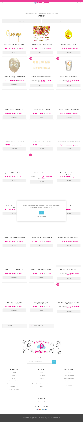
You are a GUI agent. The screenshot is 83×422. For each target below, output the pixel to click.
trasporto (50, 419)
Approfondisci (41, 216)
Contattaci (74, 0)
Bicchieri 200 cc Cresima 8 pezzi (68, 76)
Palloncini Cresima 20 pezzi (68, 44)
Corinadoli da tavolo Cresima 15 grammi (41, 44)
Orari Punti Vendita (14, 381)
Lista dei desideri (69, 375)
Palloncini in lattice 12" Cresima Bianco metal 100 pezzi (14, 77)
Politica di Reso (14, 386)
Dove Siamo (69, 385)
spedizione (20, 48)
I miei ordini (42, 375)
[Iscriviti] (39, 362)
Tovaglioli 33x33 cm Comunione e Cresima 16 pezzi (41, 303)
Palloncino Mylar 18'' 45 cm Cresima (14, 141)
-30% (31, 58)
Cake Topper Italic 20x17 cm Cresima (14, 44)
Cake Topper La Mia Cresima (41, 173)
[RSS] (44, 401)
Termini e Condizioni (13, 389)
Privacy (41, 386)
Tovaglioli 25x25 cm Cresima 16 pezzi (14, 269)
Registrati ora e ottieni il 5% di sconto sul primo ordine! (42, 0)
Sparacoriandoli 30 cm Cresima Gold (14, 173)
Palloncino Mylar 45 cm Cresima (41, 109)
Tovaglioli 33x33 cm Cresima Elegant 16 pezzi (68, 238)
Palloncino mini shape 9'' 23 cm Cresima (68, 109)
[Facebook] (38, 401)
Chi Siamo (14, 375)
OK (41, 212)
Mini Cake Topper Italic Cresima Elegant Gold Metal (68, 303)
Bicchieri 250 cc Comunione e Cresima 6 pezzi (41, 270)
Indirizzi (41, 378)
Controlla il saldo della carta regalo (41, 384)
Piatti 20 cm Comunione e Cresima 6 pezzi (14, 206)
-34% (31, 154)
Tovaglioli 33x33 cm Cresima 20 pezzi (14, 109)
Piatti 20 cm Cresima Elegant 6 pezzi (68, 206)
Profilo (41, 372)
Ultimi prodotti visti (41, 381)
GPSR (13, 378)
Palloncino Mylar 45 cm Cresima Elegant (14, 237)
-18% (58, 58)
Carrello (69, 372)
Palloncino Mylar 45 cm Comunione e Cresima (69, 173)
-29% (58, 284)
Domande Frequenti (69, 378)
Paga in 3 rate (69, 381)
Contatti (14, 372)
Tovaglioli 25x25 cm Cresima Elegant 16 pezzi (41, 238)
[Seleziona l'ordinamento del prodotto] (21, 21)
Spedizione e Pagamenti (13, 384)
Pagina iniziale (29, 13)
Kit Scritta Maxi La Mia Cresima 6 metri (41, 76)
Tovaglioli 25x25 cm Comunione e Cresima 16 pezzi (14, 303)
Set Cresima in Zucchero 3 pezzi (68, 269)
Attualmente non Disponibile (69, 266)
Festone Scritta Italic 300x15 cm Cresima (69, 141)
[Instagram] (41, 401)
